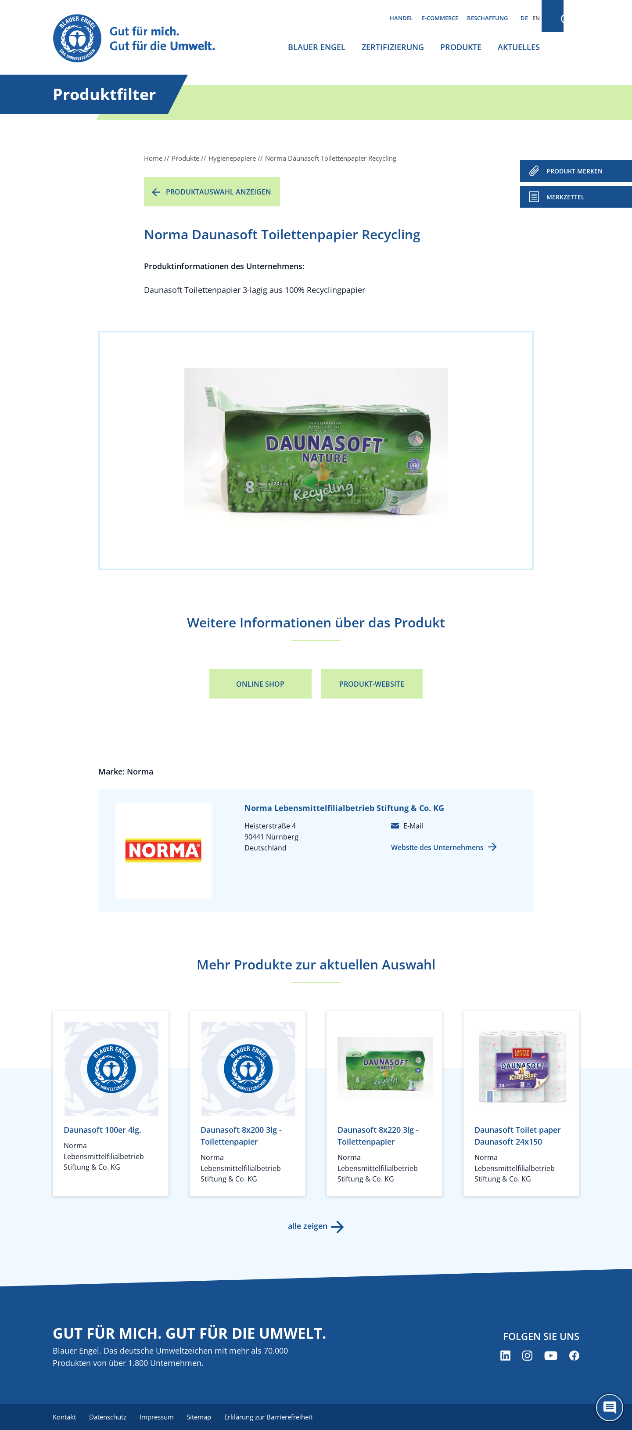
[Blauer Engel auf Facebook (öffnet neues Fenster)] (574, 1356)
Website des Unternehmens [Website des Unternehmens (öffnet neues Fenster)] (437, 847)
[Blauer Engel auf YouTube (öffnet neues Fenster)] (550, 1356)
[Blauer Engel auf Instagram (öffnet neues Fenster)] (527, 1356)
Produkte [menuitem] (460, 47)
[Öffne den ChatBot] (609, 1407)
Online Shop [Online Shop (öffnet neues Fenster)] (260, 684)
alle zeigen (307, 1226)
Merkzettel (565, 197)
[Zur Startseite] (142, 39)
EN (536, 18)
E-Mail (413, 826)
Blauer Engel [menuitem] (316, 47)
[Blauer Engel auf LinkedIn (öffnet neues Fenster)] (505, 1356)
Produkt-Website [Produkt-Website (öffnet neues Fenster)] (371, 684)
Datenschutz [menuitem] (108, 1416)
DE (524, 18)
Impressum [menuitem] (158, 1416)
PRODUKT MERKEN (574, 171)
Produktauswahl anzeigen (218, 192)
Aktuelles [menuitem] (519, 47)
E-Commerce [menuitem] (440, 18)
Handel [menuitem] (401, 18)
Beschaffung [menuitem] (487, 18)
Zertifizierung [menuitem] (393, 47)
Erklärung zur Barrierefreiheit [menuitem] (272, 1416)
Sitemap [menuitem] (202, 1416)
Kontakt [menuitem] (64, 1416)
